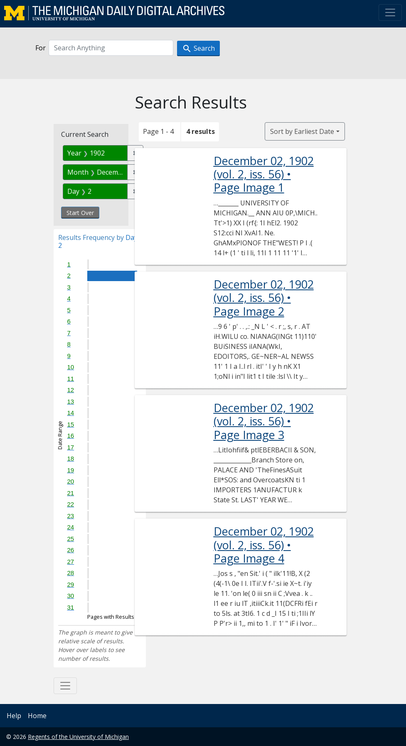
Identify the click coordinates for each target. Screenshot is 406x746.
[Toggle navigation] (390, 12)
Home (37, 715)
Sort (302, 131)
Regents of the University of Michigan (78, 737)
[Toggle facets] (65, 685)
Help (14, 715)
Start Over (80, 213)
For (40, 47)
